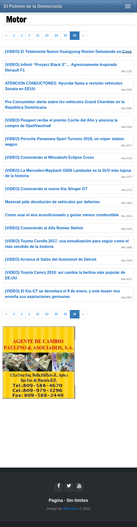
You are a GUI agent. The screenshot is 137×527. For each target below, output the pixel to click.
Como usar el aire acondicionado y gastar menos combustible (62, 215)
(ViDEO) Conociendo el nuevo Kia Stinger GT (46, 189)
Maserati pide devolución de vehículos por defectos (52, 202)
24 (56, 35)
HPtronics (70, 509)
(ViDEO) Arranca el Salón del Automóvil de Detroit (50, 259)
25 (65, 35)
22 (37, 35)
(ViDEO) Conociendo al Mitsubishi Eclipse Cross (49, 157)
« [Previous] (6, 35)
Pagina (56, 500)
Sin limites (77, 500)
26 (74, 35)
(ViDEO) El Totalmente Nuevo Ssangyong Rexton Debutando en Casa (68, 52)
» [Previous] (83, 35)
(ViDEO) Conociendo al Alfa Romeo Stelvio (44, 228)
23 (46, 35)
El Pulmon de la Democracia (33, 6)
